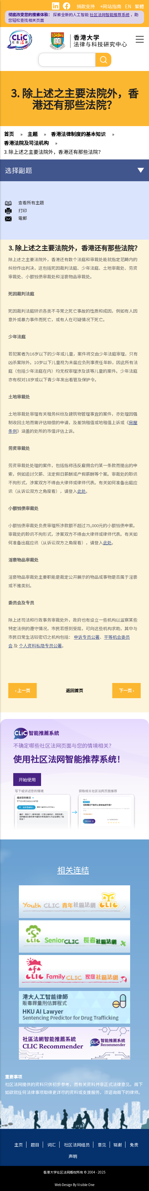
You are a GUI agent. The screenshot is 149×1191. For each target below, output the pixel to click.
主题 (32, 133)
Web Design (63, 1184)
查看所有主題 (31, 202)
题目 (35, 1144)
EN (128, 6)
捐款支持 (85, 6)
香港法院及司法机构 (26, 142)
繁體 (139, 6)
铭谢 (117, 1144)
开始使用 (27, 779)
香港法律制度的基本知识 (78, 133)
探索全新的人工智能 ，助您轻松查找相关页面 (73, 17)
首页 (9, 133)
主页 (18, 1144)
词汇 (51, 1144)
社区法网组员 (77, 1144)
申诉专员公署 (87, 637)
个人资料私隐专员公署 (40, 645)
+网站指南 (110, 6)
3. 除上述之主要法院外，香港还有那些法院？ (53, 151)
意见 (102, 1144)
